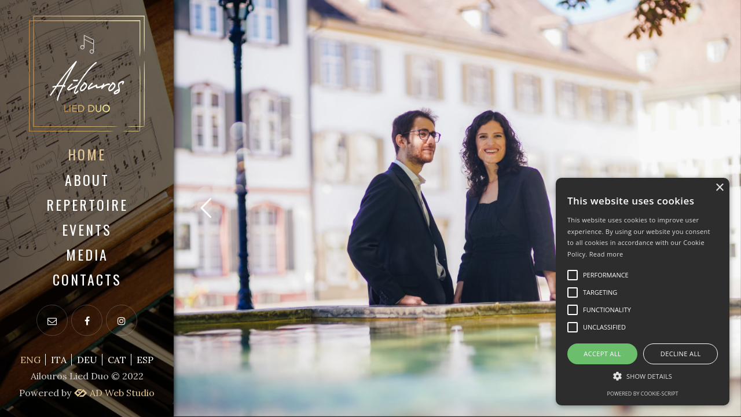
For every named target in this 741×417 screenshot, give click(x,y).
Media (87, 254)
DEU (87, 359)
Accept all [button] (602, 353)
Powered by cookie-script (642, 393)
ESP (145, 359)
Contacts (87, 279)
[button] (642, 376)
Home (87, 154)
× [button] (719, 188)
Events (87, 229)
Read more (606, 254)
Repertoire (87, 204)
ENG (30, 359)
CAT (117, 359)
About (87, 179)
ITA (59, 359)
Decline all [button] (681, 353)
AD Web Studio (113, 392)
